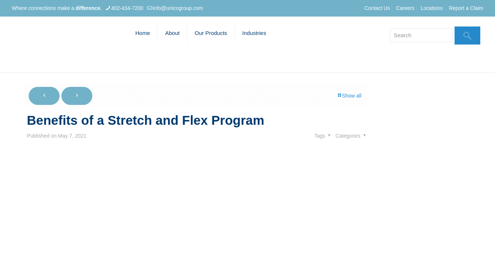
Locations (432, 8)
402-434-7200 (127, 8)
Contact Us (377, 8)
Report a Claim (466, 8)
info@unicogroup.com (178, 8)
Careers (405, 8)
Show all (349, 96)
